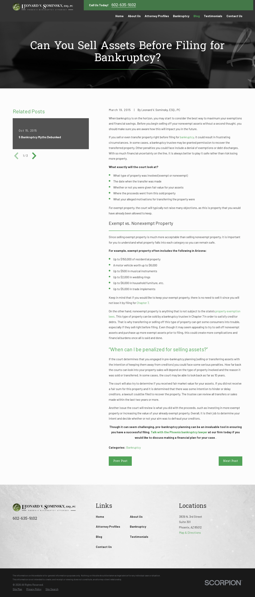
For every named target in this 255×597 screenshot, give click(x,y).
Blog (99, 536)
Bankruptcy (133, 447)
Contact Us (104, 547)
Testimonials (139, 536)
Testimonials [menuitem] (213, 16)
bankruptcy (187, 137)
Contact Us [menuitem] (234, 16)
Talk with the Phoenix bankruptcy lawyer (179, 432)
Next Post (230, 461)
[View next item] (34, 155)
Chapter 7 (143, 303)
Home (100, 516)
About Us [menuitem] (134, 16)
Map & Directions (190, 532)
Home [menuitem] (119, 16)
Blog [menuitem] (196, 16)
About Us (136, 516)
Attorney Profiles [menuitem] (157, 16)
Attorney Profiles (108, 526)
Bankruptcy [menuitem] (181, 16)
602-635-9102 (123, 5)
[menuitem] (17, 589)
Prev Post (120, 461)
